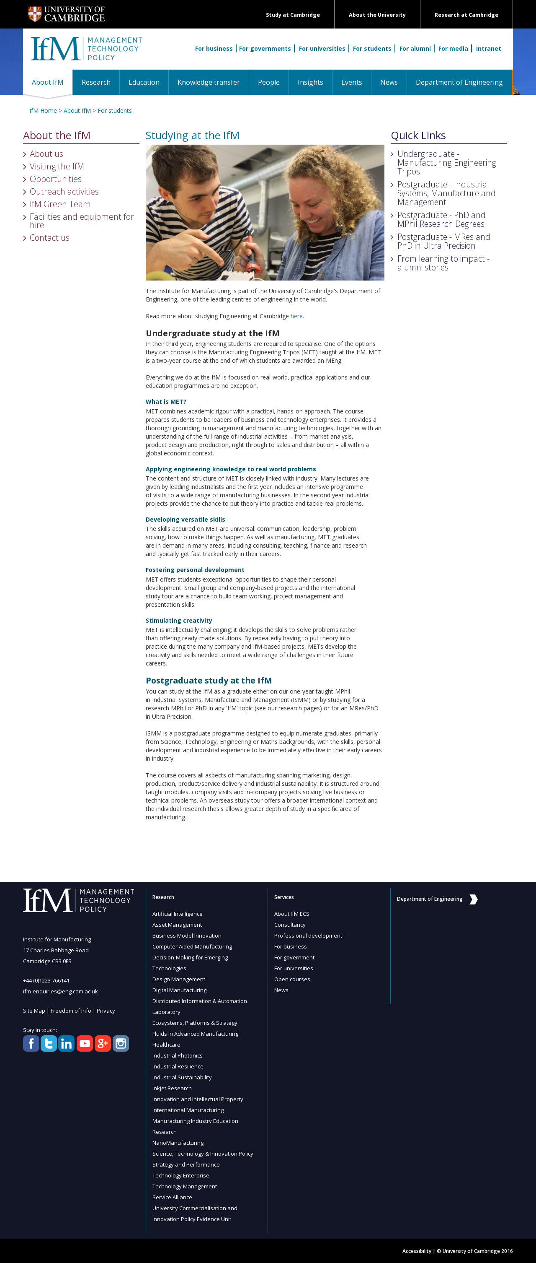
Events (351, 82)
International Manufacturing (188, 1110)
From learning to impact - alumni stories (443, 263)
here (297, 316)
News (389, 82)
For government (294, 957)
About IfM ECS (291, 913)
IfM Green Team (60, 204)
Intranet (488, 48)
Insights (310, 82)
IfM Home (43, 110)
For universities (322, 48)
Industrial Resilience (178, 1066)
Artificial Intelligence (177, 913)
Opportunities (56, 179)
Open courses (292, 979)
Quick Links (418, 135)
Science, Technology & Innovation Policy (202, 1153)
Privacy (106, 1010)
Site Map (34, 1010)
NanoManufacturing (178, 1142)
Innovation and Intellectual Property (197, 1099)
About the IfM (56, 135)
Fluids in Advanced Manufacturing (195, 1033)
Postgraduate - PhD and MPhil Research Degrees (441, 219)
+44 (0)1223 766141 (46, 980)
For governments (265, 48)
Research (96, 82)
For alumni (415, 48)
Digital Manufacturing (179, 990)
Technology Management (184, 1186)
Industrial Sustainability (182, 1077)
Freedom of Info (71, 1010)
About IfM (52, 82)
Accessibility (416, 1251)
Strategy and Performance (186, 1164)
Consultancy (290, 924)
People (269, 82)
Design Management (178, 979)
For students (372, 48)
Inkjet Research (172, 1088)
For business (214, 48)
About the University (377, 14)
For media (453, 48)
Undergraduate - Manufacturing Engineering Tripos (446, 162)
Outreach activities (64, 191)
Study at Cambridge (293, 14)
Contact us (50, 237)
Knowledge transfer (209, 82)
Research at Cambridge (466, 14)
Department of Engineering (459, 82)
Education (144, 82)
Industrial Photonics (177, 1055)
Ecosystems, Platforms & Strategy (194, 1023)
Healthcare (166, 1044)
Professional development (308, 935)
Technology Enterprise (180, 1175)
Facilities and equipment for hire (82, 221)
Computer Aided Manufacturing (192, 946)
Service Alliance (172, 1197)
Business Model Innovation (187, 935)
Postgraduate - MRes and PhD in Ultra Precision (443, 241)
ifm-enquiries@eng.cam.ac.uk (60, 991)
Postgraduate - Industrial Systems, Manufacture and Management (446, 193)
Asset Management (177, 924)
